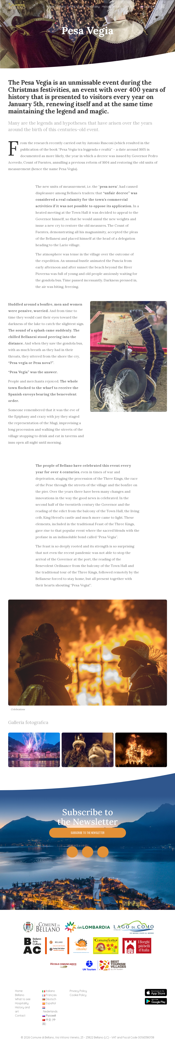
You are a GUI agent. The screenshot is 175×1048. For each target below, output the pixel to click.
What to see (76, 6)
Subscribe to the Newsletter (87, 833)
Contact (128, 6)
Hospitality (93, 6)
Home (50, 6)
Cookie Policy (78, 995)
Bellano (61, 6)
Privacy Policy (78, 991)
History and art (111, 6)
